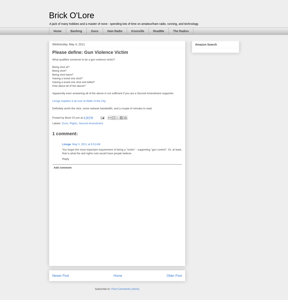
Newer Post (60, 275)
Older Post (174, 275)
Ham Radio (114, 31)
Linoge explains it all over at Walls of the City (79, 100)
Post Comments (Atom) (125, 288)
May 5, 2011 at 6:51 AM (86, 144)
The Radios (181, 31)
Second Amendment (91, 123)
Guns (94, 31)
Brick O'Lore (71, 15)
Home (58, 31)
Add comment (63, 167)
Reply (65, 158)
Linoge (66, 144)
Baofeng (76, 31)
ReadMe (158, 31)
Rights (73, 123)
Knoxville (137, 31)
